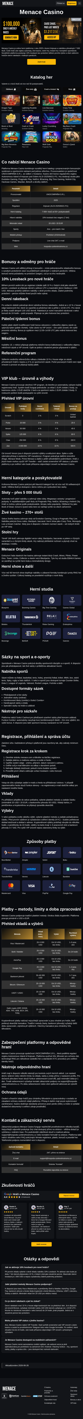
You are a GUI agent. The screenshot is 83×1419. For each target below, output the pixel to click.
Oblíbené (11, 89)
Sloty (71, 89)
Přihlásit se (61, 3)
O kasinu (47, 1387)
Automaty (73, 1387)
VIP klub (73, 1403)
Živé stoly (31, 89)
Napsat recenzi (69, 1195)
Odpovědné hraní (50, 1400)
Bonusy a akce (75, 1400)
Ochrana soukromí (51, 1396)
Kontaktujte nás (49, 1403)
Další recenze (41, 1244)
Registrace (72, 3)
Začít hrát (41, 62)
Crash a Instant (51, 89)
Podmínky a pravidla (48, 1391)
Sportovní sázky (73, 1395)
